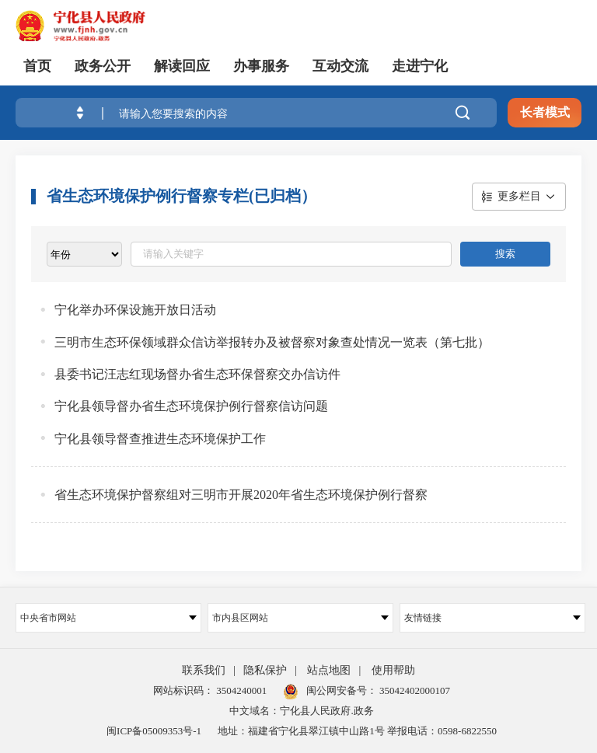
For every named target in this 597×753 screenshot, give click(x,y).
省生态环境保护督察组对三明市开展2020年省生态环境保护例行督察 (241, 494)
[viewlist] (84, 254)
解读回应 (182, 66)
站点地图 (329, 670)
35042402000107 (413, 690)
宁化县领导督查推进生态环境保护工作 (160, 438)
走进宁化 (420, 66)
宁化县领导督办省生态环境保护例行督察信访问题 (191, 406)
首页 (37, 66)
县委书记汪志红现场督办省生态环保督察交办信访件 (197, 374)
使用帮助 (393, 670)
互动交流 (340, 66)
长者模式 (545, 112)
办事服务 (261, 66)
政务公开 (103, 66)
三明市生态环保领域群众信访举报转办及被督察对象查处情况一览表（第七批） (272, 342)
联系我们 (203, 670)
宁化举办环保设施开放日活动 (135, 309)
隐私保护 (265, 670)
